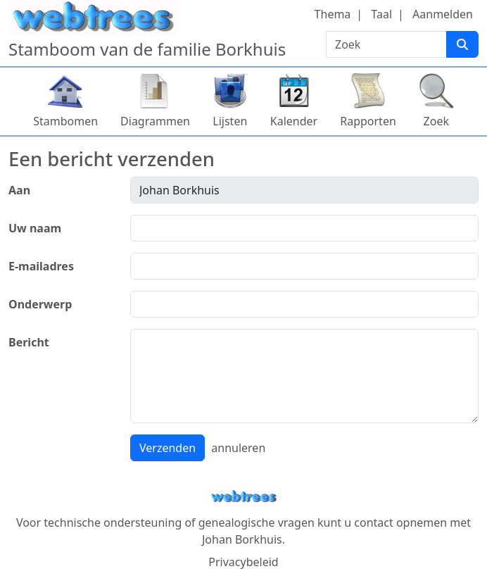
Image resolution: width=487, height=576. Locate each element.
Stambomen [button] (65, 121)
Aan (19, 190)
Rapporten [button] (368, 121)
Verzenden (167, 448)
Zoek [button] (436, 121)
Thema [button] (333, 14)
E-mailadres (41, 266)
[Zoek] (462, 44)
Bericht (28, 342)
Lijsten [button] (230, 121)
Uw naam (34, 228)
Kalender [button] (293, 121)
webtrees (243, 496)
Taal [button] (381, 14)
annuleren (238, 448)
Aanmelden (442, 14)
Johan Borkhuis (242, 539)
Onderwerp (40, 304)
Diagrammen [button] (155, 121)
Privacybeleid (243, 562)
